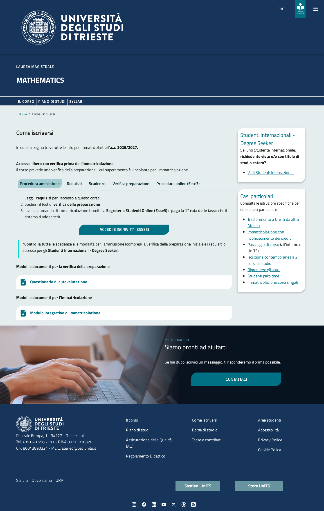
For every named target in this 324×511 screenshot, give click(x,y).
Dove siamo (42, 480)
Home (23, 114)
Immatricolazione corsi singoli (273, 282)
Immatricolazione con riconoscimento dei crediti (270, 235)
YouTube (164, 504)
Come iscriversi (205, 420)
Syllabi (76, 101)
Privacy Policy (270, 440)
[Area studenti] (300, 9)
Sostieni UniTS (197, 485)
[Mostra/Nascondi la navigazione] (315, 9)
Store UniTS (259, 485)
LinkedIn (154, 504)
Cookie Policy (269, 450)
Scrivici (22, 480)
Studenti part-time (263, 276)
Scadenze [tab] (97, 184)
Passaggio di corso (263, 244)
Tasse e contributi (206, 440)
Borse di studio (205, 430)
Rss (193, 504)
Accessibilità (268, 430)
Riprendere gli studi (264, 270)
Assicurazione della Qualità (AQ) (149, 443)
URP (59, 480)
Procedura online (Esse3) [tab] (178, 184)
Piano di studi (137, 430)
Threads (183, 504)
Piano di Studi (51, 101)
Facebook (144, 504)
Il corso (26, 101)
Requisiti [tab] (74, 184)
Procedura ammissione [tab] (40, 184)
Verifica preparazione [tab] (130, 184)
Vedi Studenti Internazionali (271, 173)
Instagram (134, 504)
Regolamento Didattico (145, 456)
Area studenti (269, 420)
